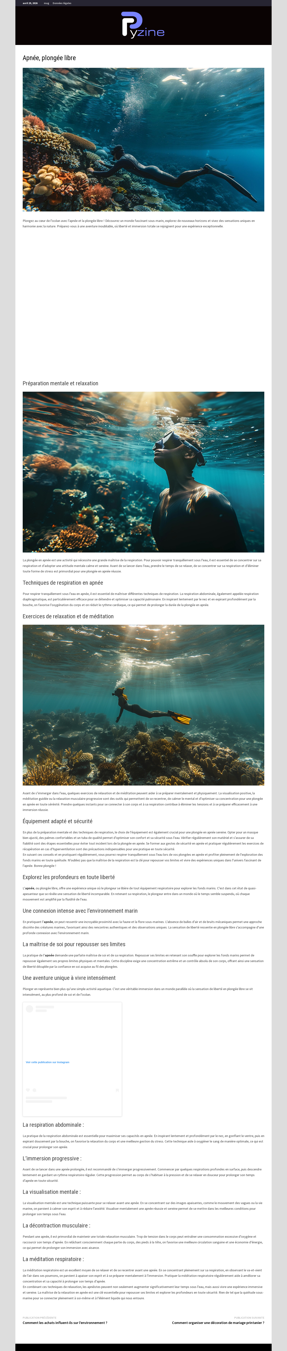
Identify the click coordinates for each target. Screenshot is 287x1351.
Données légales (62, 3)
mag (46, 3)
